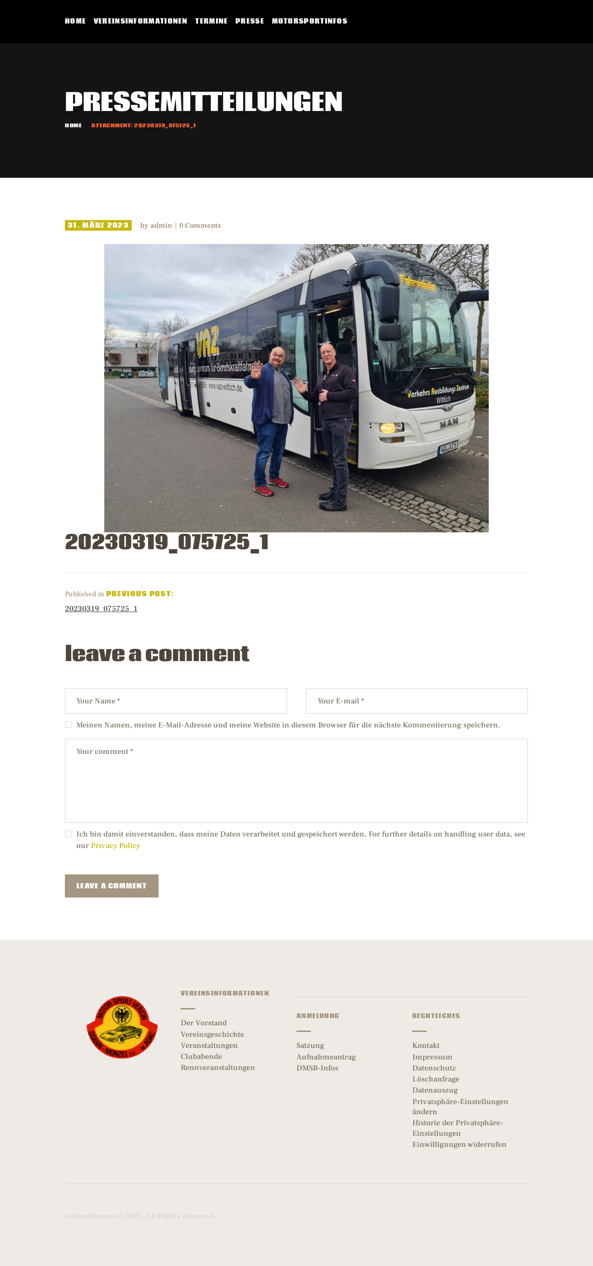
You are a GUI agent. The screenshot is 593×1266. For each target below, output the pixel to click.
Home (73, 125)
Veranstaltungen (209, 1045)
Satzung (310, 1045)
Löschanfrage (435, 1079)
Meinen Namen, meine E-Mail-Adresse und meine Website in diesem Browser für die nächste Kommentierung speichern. (288, 725)
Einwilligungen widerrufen (459, 1144)
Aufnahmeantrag (326, 1057)
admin (162, 225)
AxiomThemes (90, 1216)
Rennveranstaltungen (218, 1067)
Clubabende (201, 1056)
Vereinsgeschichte (212, 1034)
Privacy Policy (115, 845)
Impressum (432, 1057)
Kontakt (426, 1045)
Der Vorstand (204, 1023)
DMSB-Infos (317, 1068)
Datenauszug (435, 1090)
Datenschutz (434, 1068)
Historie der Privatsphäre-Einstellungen (457, 1128)
